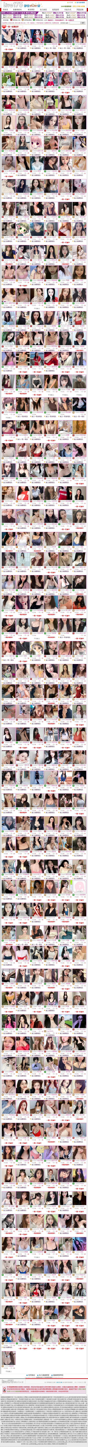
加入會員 (43, 10)
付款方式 (67, 10)
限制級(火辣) (17, 20)
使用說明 (55, 10)
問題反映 (80, 10)
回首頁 (5, 10)
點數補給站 (17, 10)
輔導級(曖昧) (28, 20)
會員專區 (31, 10)
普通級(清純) (39, 20)
